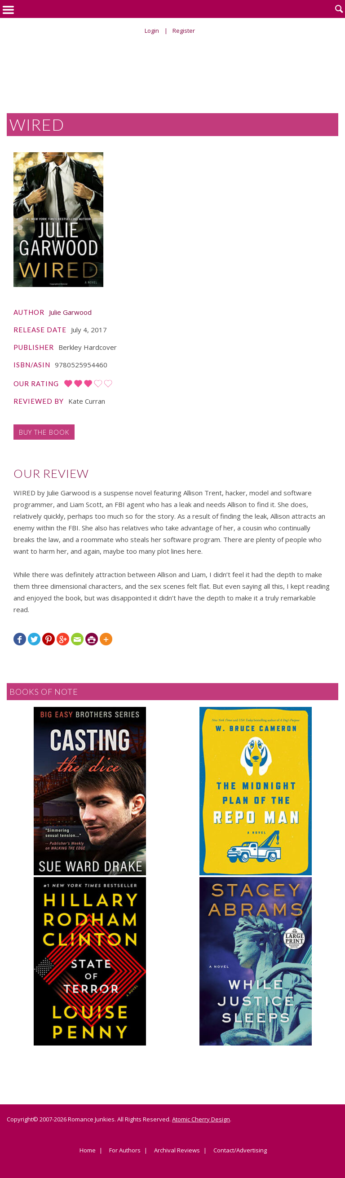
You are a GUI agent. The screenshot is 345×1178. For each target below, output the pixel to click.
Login (152, 30)
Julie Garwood (70, 312)
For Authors (125, 1150)
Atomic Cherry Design (201, 1119)
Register (183, 30)
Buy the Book (44, 432)
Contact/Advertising (240, 1150)
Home (88, 1150)
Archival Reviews (177, 1150)
